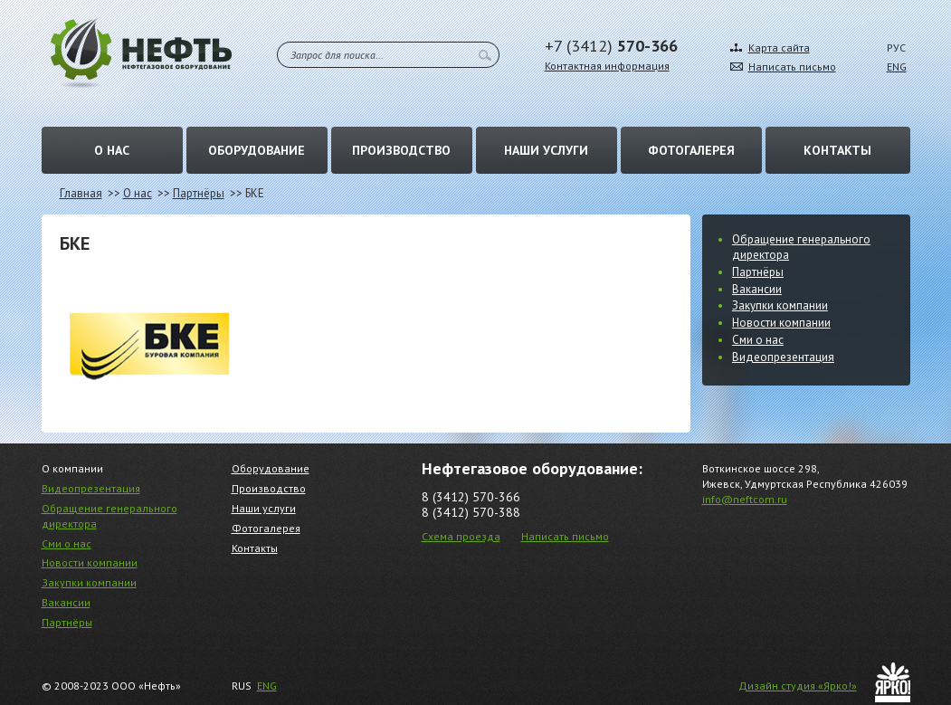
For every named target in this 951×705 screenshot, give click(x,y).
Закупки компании (780, 305)
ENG (897, 66)
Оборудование (256, 150)
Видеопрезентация (783, 357)
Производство (401, 150)
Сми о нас (758, 340)
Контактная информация (607, 65)
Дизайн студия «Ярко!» (797, 685)
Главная (81, 193)
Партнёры (198, 193)
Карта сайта (779, 47)
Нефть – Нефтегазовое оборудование (141, 53)
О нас (111, 150)
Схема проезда (461, 536)
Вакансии (757, 289)
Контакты (837, 150)
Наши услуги (546, 150)
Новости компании (781, 322)
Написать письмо (792, 66)
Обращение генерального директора (801, 247)
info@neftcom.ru (744, 499)
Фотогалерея (691, 150)
